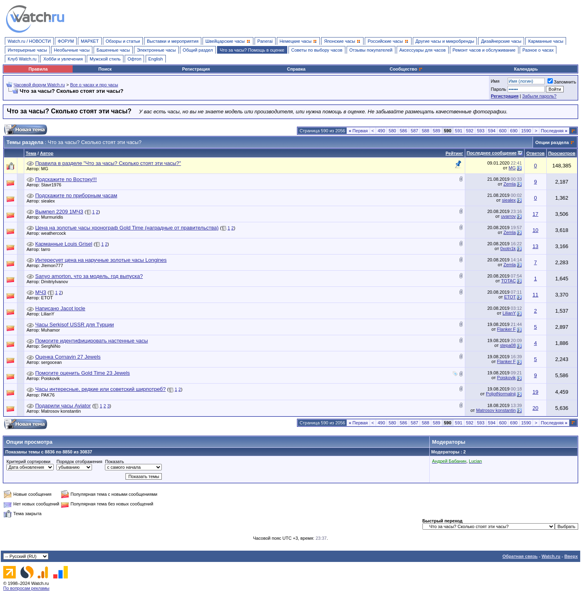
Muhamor (52, 330)
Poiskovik (52, 378)
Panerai (265, 41)
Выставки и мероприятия (173, 41)
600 (502, 130)
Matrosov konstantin (63, 411)
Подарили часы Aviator (63, 406)
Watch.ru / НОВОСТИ (29, 41)
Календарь (526, 69)
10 (535, 230)
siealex (50, 200)
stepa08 (508, 345)
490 (381, 130)
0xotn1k (508, 248)
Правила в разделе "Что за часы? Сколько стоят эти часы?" (108, 163)
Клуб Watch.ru (22, 58)
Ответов (535, 153)
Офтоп (134, 58)
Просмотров (561, 153)
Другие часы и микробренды (445, 41)
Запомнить (562, 81)
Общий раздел (198, 50)
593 (480, 130)
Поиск (105, 69)
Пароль (498, 89)
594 (491, 130)
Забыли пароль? (539, 96)
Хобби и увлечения (63, 58)
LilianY (50, 313)
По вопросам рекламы (26, 588)
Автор (46, 153)
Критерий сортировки (28, 461)
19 (535, 392)
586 (403, 130)
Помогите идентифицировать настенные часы (91, 341)
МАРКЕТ (89, 41)
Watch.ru (550, 556)
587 (414, 130)
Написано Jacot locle (60, 308)
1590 (526, 130)
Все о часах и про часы (94, 84)
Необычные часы (72, 50)
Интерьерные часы (27, 50)
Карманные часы (545, 41)
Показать (114, 461)
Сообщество (406, 69)
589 (436, 130)
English (155, 58)
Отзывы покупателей (371, 50)
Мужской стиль (105, 58)
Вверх (571, 556)
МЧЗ (40, 292)
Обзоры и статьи (123, 41)
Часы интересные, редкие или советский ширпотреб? (100, 389)
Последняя (554, 130)
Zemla (510, 184)
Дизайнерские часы (501, 41)
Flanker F (506, 329)
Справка (296, 69)
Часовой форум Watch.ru (39, 84)
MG (46, 168)
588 (425, 130)
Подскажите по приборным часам (76, 195)
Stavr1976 (53, 184)
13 (535, 246)
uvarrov (508, 216)
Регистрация (196, 69)
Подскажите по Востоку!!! (66, 179)
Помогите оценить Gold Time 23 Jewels (82, 373)
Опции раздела (552, 142)
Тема (31, 153)
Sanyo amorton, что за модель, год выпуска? (89, 276)
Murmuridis (54, 217)
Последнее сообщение (492, 152)
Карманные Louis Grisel (63, 244)
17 (535, 214)
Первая (358, 130)
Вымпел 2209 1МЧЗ (59, 212)
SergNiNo (53, 346)
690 (513, 130)
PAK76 (50, 395)
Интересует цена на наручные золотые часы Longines (101, 260)
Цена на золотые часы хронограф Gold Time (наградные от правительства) (126, 228)
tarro (47, 249)
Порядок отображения (79, 461)
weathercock (55, 233)
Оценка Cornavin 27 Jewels (67, 357)
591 (458, 130)
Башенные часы (113, 50)
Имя (495, 81)
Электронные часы (156, 50)
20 (535, 408)
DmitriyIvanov (56, 281)
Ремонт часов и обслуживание (484, 50)
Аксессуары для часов (422, 50)
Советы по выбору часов (317, 50)
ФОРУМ (66, 41)
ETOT (49, 297)
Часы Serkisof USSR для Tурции (74, 325)
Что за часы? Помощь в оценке (252, 50)
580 (392, 130)
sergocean (53, 362)
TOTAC (508, 280)
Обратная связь (519, 556)
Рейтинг (454, 153)
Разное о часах (538, 50)
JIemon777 (54, 265)
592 (469, 130)
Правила (38, 69)
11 (535, 295)
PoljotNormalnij (501, 393)
